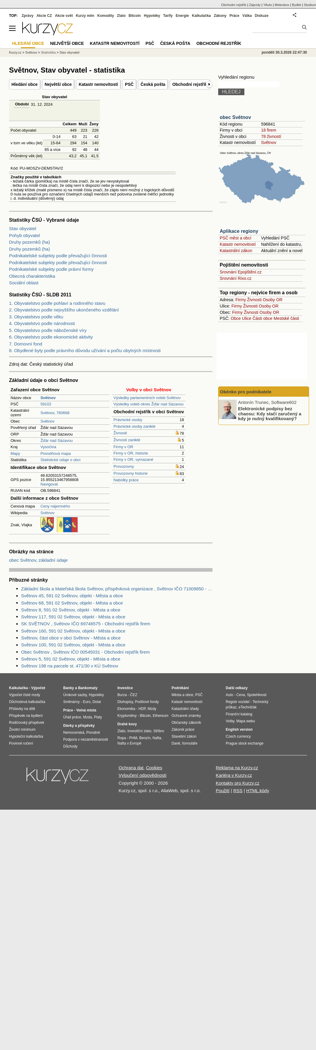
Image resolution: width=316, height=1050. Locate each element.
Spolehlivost (257, 695)
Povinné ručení (21, 743)
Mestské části (286, 318)
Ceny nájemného (55, 506)
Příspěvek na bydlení (26, 716)
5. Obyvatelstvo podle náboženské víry (48, 330)
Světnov (47, 421)
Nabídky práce (126, 480)
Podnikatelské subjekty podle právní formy (51, 269)
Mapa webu (245, 721)
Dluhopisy (125, 702)
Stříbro (158, 731)
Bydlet (296, 5)
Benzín (144, 738)
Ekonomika (126, 709)
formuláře (189, 743)
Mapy (15, 453)
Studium (310, 5)
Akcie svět (64, 16)
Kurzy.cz (15, 52)
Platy (98, 717)
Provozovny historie (130, 473)
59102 (45, 404)
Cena (240, 695)
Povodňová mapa (55, 453)
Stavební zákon (184, 736)
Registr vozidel (237, 702)
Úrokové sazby (75, 695)
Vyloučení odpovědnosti (142, 775)
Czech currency (238, 736)
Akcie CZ (44, 16)
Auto (229, 695)
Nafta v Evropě (129, 743)
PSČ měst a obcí (235, 238)
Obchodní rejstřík (189, 84)
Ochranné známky (186, 716)
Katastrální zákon (236, 250)
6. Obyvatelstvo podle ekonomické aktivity (51, 336)
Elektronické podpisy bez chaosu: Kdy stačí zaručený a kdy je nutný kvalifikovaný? (269, 413)
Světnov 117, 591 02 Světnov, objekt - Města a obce (73, 616)
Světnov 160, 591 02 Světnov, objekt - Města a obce (73, 630)
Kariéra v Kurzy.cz (234, 775)
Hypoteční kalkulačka (26, 736)
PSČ (129, 84)
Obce (236, 318)
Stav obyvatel (22, 228)
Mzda (87, 717)
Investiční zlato (139, 731)
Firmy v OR (123, 447)
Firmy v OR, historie (130, 453)
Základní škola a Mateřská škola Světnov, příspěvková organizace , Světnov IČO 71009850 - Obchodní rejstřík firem (116, 588)
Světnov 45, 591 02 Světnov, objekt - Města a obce (72, 595)
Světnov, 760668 (55, 413)
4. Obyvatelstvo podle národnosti (42, 323)
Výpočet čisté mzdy (24, 695)
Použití (223, 790)
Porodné (93, 732)
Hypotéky (152, 16)
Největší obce (58, 84)
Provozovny (123, 466)
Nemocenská (73, 732)
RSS (238, 790)
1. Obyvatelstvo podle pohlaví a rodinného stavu (57, 303)
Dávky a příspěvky (79, 725)
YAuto (267, 5)
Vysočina (48, 447)
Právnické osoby (127, 419)
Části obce (262, 318)
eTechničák (248, 707)
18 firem (268, 130)
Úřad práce (72, 717)
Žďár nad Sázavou (56, 440)
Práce (235, 16)
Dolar (96, 702)
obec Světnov (235, 117)
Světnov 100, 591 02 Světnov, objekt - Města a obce (73, 644)
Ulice (246, 318)
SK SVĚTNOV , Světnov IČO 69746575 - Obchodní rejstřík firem (85, 623)
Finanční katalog (239, 714)
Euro (86, 702)
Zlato (121, 16)
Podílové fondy (147, 702)
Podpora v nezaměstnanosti (85, 739)
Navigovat (49, 484)
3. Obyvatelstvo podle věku (36, 316)
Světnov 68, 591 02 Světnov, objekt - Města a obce (72, 602)
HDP (142, 709)
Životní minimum (22, 729)
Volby (230, 721)
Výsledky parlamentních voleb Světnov (147, 397)
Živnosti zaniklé (126, 440)
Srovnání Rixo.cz (236, 278)
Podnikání (180, 688)
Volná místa (86, 710)
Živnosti (120, 433)
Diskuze (261, 16)
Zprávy (27, 16)
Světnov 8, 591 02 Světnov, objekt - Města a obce (70, 609)
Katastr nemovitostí (98, 84)
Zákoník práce (183, 729)
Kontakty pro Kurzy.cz (237, 783)
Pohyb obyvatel (24, 235)
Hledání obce (24, 84)
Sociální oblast (24, 282)
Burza (122, 695)
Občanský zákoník (186, 722)
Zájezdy (255, 5)
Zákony (220, 16)
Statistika (48, 52)
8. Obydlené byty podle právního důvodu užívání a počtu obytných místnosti (85, 350)
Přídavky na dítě (22, 709)
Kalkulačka (201, 16)
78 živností (271, 136)
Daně (176, 743)
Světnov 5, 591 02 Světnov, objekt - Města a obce (70, 658)
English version (239, 729)
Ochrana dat (131, 767)
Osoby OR (272, 299)
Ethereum (160, 716)
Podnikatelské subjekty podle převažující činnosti (58, 255)
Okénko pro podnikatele (245, 391)
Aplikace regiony (239, 231)
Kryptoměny (127, 716)
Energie (182, 16)
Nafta (157, 738)
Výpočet (38, 688)
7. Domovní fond (25, 343)
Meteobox (282, 5)
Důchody (70, 746)
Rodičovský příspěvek (26, 722)
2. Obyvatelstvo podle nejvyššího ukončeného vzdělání (64, 309)
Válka (247, 16)
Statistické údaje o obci (60, 460)
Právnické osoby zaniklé (134, 426)
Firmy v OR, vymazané (133, 459)
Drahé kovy (127, 724)
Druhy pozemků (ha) (29, 242)
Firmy (240, 299)
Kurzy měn (85, 16)
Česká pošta (153, 84)
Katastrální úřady (185, 709)
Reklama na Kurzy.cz (237, 767)
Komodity (105, 16)
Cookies (154, 767)
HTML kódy (257, 790)
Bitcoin (135, 16)
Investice (125, 688)
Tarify (168, 16)
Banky (68, 688)
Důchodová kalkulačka (27, 702)
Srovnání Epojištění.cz (241, 272)
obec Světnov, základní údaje (38, 560)
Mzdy (152, 709)
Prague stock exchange (244, 743)
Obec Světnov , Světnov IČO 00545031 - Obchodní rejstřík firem (85, 652)
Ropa (121, 738)
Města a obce (182, 695)
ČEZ (133, 695)
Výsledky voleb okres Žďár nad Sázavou (148, 404)
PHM (133, 738)
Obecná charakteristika (32, 276)
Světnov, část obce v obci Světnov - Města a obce (71, 637)
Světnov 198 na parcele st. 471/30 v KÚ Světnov (69, 665)
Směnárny (71, 702)
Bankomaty (88, 688)
